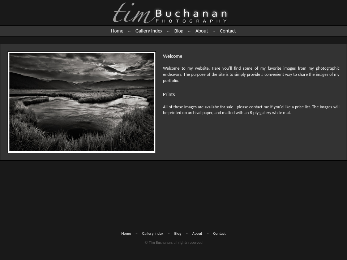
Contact (228, 31)
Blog (179, 31)
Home (117, 31)
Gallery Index (149, 31)
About (202, 31)
